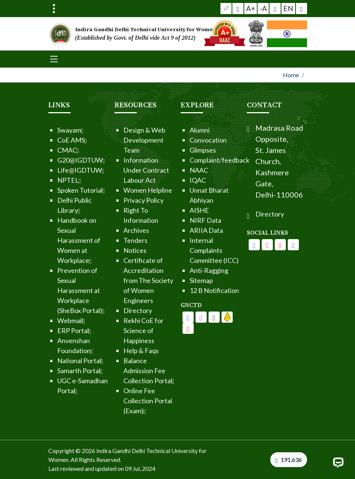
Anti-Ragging (193, 270)
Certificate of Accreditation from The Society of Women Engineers (133, 280)
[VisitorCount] (290, 459)
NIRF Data (190, 220)
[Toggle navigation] (53, 8)
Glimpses (187, 150)
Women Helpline (132, 190)
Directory (122, 310)
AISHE (183, 210)
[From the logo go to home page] (133, 34)
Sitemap (185, 280)
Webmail (56, 320)
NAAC (183, 170)
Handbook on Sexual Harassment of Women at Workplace (63, 240)
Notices (119, 250)
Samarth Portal (64, 370)
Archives (120, 230)
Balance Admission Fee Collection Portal (133, 370)
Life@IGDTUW (65, 170)
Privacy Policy (128, 200)
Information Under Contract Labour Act (131, 170)
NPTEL (54, 180)
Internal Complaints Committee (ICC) (198, 250)
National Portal (65, 360)
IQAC (182, 180)
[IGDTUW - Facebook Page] (172, 317)
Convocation (192, 140)
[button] (230, 8)
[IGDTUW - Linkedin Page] (211, 317)
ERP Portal (59, 330)
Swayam (55, 130)
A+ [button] (252, 8)
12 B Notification (198, 290)
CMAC (53, 150)
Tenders (120, 240)
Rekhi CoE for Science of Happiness (128, 330)
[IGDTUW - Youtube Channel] (198, 317)
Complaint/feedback (204, 160)
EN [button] (286, 8)
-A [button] (262, 8)
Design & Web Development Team (129, 140)
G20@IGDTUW (66, 160)
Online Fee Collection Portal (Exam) (132, 401)
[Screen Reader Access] (240, 8)
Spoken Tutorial (66, 190)
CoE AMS (57, 140)
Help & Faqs (125, 350)
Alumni (184, 130)
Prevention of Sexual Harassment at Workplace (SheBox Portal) (65, 290)
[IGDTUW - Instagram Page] (282, 244)
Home (291, 74)
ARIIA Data (190, 230)
